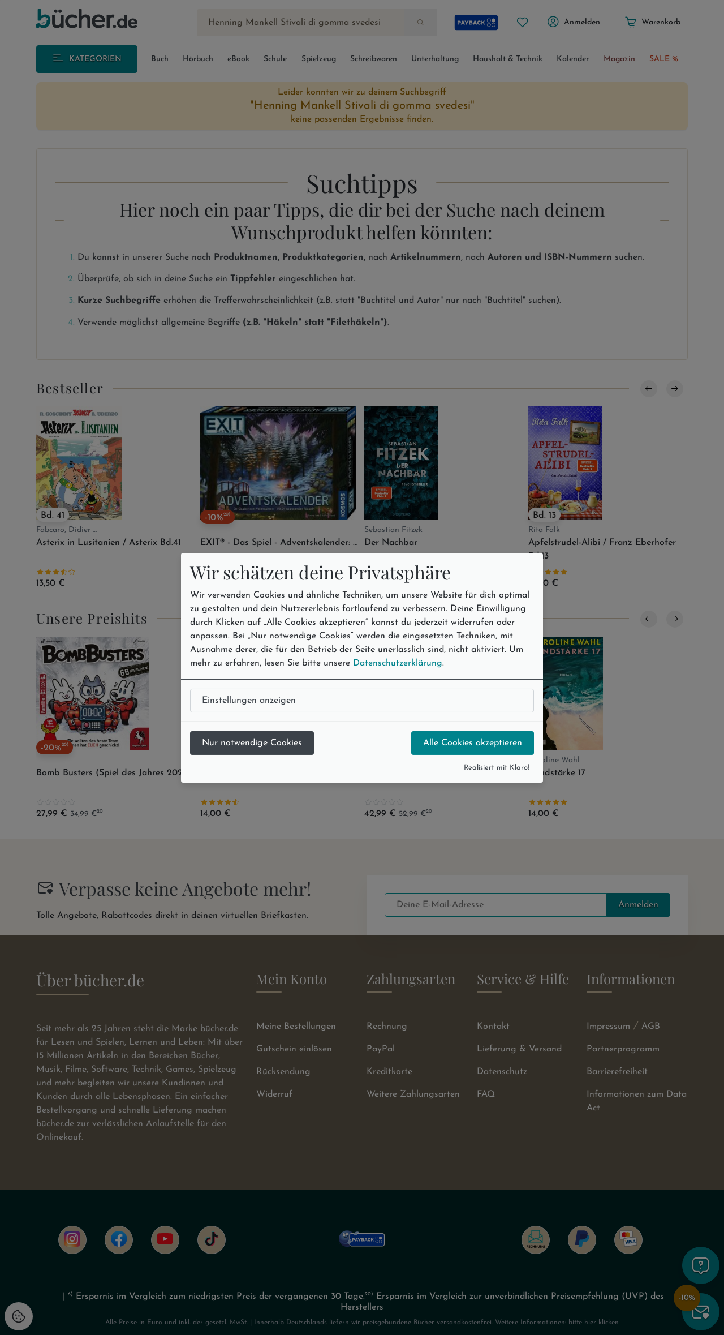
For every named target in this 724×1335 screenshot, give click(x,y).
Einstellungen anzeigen (249, 700)
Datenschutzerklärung (397, 663)
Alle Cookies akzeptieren (472, 743)
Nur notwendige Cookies (252, 743)
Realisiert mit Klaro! (496, 767)
